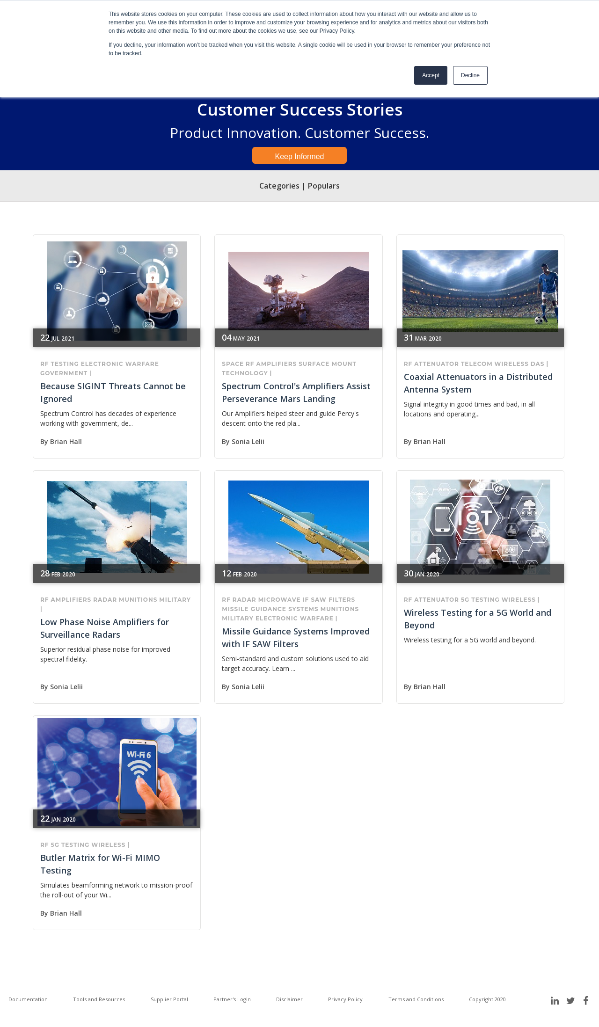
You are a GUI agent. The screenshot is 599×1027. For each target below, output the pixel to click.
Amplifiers (276, 363)
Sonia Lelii (248, 441)
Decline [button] (470, 75)
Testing (65, 363)
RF (44, 363)
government (64, 373)
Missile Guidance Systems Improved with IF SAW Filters (296, 637)
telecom (477, 363)
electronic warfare (120, 363)
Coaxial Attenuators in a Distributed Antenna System (478, 383)
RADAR (105, 599)
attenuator (436, 363)
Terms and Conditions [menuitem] (416, 999)
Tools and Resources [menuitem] (99, 999)
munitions (138, 599)
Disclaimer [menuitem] (289, 999)
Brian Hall (66, 441)
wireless (512, 363)
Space (233, 363)
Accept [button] (430, 75)
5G (465, 599)
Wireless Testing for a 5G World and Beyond (477, 619)
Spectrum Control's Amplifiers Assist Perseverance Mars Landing (296, 392)
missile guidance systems (270, 608)
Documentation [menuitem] (28, 999)
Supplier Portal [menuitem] (169, 999)
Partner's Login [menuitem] (232, 999)
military (175, 599)
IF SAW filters (328, 599)
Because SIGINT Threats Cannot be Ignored (113, 392)
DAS (538, 363)
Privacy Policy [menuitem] (345, 999)
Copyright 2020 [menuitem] (487, 999)
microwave (279, 599)
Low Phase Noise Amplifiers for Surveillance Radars (104, 628)
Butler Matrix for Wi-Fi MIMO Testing (100, 864)
